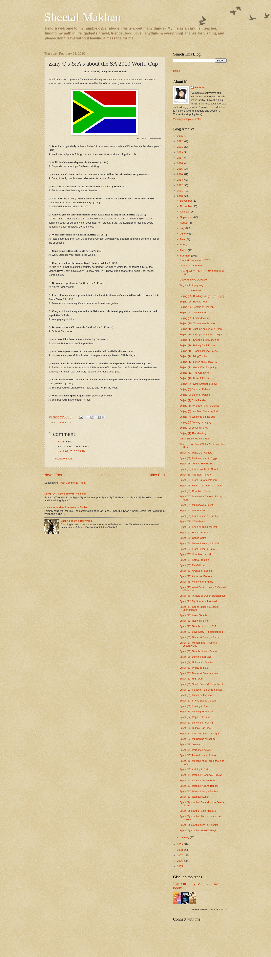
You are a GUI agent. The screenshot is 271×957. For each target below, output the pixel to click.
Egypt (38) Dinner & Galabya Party (199, 637)
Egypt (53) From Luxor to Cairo (197, 548)
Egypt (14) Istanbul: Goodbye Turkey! (200, 774)
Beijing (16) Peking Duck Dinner (197, 345)
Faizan (61, 441)
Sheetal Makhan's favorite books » (209, 909)
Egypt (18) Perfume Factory (195, 749)
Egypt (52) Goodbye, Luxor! (195, 554)
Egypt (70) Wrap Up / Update (195, 452)
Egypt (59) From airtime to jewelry (198, 516)
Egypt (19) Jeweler (190, 744)
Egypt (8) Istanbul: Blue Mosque (197, 810)
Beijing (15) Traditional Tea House (198, 350)
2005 (180, 866)
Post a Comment (63, 458)
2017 (180, 157)
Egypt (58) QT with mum (193, 521)
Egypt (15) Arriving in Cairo (194, 769)
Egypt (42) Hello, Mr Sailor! (194, 620)
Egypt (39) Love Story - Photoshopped (201, 631)
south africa (64, 422)
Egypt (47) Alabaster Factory (195, 576)
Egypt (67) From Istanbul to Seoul (198, 469)
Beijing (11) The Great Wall (194, 372)
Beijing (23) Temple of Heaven (196, 306)
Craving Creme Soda (191, 265)
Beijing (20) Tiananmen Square (197, 323)
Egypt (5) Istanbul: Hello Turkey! (197, 830)
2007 (180, 855)
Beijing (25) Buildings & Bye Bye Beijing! (202, 296)
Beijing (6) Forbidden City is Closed (199, 405)
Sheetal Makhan (82, 17)
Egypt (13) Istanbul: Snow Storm (197, 780)
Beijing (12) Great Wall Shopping (198, 367)
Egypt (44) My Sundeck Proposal (198, 601)
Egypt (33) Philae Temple (193, 667)
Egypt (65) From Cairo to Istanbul (198, 479)
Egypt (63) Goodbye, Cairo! (195, 491)
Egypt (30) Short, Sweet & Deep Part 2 (201, 684)
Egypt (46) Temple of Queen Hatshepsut (202, 595)
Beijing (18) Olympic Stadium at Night (200, 334)
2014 (180, 174)
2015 (180, 168)
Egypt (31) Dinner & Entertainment (199, 673)
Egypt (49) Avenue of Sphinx (195, 570)
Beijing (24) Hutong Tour (193, 301)
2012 (180, 185)
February (185, 255)
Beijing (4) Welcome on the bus (197, 416)
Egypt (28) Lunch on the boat (195, 695)
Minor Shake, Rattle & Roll (194, 438)
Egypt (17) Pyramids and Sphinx (197, 755)
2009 (180, 844)
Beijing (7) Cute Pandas (192, 400)
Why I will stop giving (191, 285)
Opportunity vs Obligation (193, 279)
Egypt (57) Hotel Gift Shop (194, 532)
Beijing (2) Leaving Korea (193, 427)
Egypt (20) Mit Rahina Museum (197, 738)
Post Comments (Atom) (73, 482)
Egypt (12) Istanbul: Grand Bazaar (198, 785)
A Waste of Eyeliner (190, 290)
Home (105, 475)
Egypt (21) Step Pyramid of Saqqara (199, 733)
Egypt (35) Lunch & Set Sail (195, 656)
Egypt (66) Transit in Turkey (195, 474)
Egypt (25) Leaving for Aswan (196, 711)
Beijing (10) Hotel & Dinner (194, 378)
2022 (180, 141)
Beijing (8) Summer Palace (194, 389)
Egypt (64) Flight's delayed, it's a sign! (65, 493)
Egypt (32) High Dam (191, 678)
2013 (180, 179)
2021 (180, 146)
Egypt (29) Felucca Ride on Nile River (200, 689)
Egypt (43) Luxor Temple (193, 615)
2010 (180, 196)
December (186, 200)
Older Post (156, 475)
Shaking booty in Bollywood (76, 520)
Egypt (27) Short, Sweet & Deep (197, 700)
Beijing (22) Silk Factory (192, 312)
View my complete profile (187, 119)
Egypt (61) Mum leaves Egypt (196, 504)
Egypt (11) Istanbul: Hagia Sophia (198, 791)
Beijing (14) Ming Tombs (193, 356)
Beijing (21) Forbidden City (194, 318)
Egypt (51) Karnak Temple (194, 559)
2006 (180, 860)
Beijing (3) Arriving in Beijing (195, 422)
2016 (180, 163)
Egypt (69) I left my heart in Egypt (198, 458)
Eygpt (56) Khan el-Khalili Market (198, 526)
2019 (180, 152)
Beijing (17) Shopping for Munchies (199, 339)
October (185, 211)
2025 (180, 135)
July (182, 228)
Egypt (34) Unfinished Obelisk (196, 662)
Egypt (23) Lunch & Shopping (196, 722)
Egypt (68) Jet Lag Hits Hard (195, 463)
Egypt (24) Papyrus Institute (195, 717)
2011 (180, 190)
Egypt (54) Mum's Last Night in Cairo (200, 543)
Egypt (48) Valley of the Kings (196, 581)
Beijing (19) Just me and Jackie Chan (200, 328)
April (183, 244)
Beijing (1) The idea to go (193, 433)
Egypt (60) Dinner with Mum (195, 510)
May (183, 239)
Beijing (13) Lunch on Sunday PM (198, 361)
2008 (180, 849)
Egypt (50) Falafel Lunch (193, 565)
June (183, 233)
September (186, 217)
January (185, 837)
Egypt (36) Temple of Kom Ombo (198, 651)
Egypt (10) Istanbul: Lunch (194, 796)
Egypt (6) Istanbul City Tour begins (199, 824)
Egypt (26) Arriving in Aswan (195, 706)
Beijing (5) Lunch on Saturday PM (198, 411)
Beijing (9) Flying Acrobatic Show (198, 383)
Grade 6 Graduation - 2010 (194, 260)
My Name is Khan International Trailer (65, 507)
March (184, 250)
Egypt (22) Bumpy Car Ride (195, 727)
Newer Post (53, 475)
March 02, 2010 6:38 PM (71, 451)
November (186, 206)
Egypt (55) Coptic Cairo (192, 537)
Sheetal (199, 87)
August (184, 222)
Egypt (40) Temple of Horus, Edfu (198, 626)
